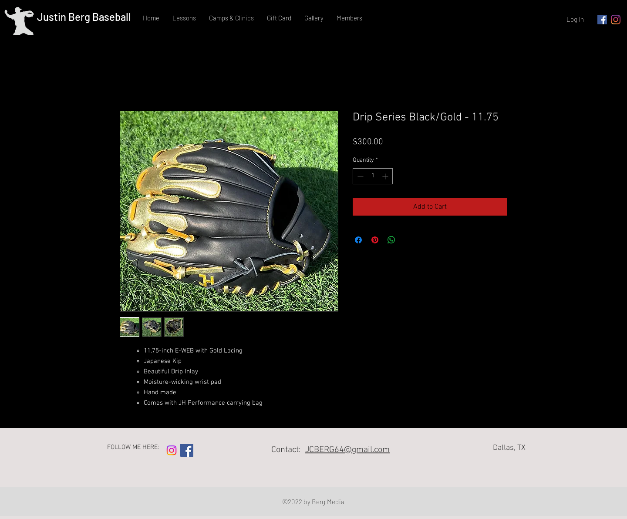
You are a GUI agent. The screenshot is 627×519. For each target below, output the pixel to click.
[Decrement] (359, 176)
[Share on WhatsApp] (391, 240)
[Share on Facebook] (358, 240)
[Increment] (386, 176)
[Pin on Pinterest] (375, 240)
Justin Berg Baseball (84, 16)
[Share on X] (408, 240)
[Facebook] (602, 19)
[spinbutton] (373, 176)
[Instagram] (615, 19)
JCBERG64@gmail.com (347, 450)
